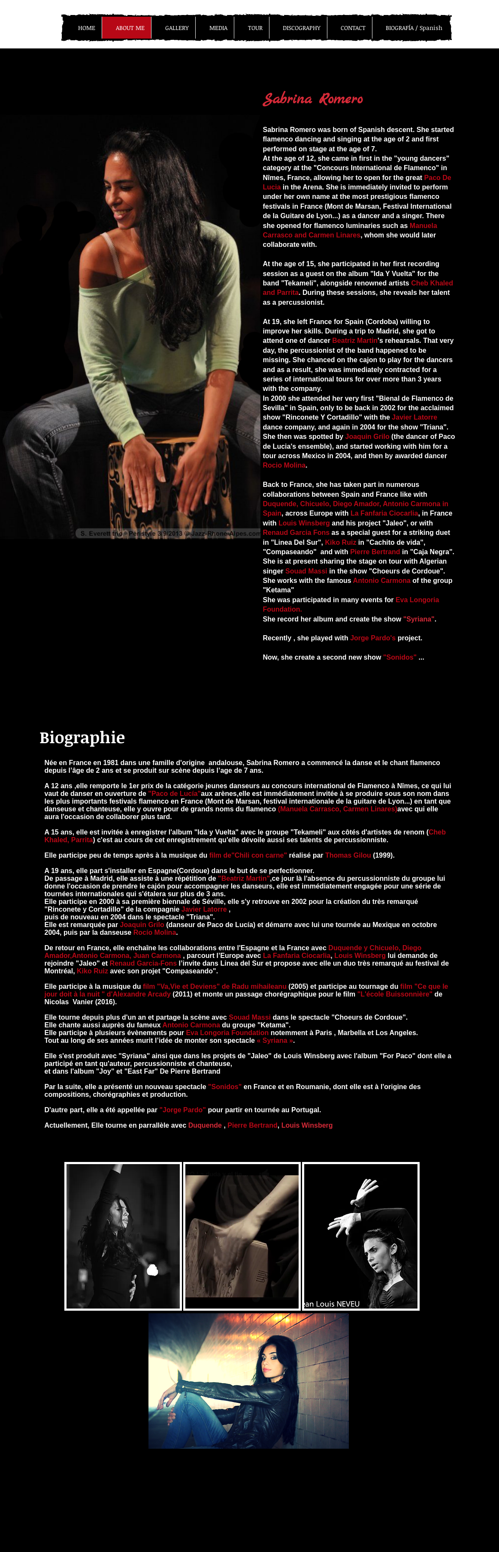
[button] (123, 1236)
